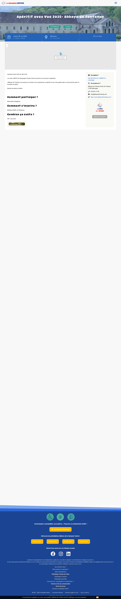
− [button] (7, 46)
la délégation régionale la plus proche (71, 564)
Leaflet (106, 68)
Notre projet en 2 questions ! (60, 569)
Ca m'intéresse (55, 26)
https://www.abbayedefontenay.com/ (101, 97)
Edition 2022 (84, 541)
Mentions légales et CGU (71, 592)
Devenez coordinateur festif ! (60, 588)
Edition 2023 (68, 541)
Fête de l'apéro (97, 36)
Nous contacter (85, 592)
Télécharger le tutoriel (60, 576)
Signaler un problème (100, 116)
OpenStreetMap (113, 68)
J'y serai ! (68, 26)
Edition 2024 (53, 541)
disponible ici (90, 560)
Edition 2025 (37, 541)
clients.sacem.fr (109, 562)
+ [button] (7, 43)
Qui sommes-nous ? (60, 567)
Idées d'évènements (60, 572)
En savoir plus (91, 597)
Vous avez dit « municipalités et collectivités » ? (60, 581)
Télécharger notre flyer (60, 579)
